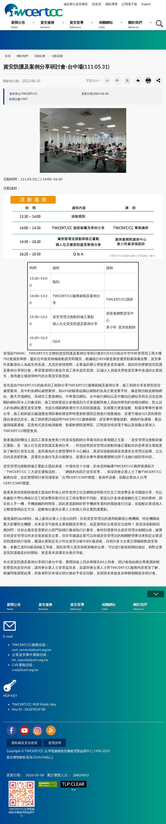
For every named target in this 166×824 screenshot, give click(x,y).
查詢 (159, 23)
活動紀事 (39, 56)
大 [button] (127, 80)
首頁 (7, 56)
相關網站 (109, 24)
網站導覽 (111, 4)
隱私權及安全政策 (24, 743)
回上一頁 (138, 80)
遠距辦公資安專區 (76, 4)
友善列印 (148, 80)
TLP (73, 786)
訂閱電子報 (129, 4)
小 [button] (107, 80)
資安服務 (51, 24)
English (146, 4)
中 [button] (117, 80)
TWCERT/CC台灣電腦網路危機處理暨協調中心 (22, 799)
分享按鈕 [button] (158, 80)
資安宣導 (80, 24)
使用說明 (54, 743)
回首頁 (96, 4)
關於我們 (139, 24)
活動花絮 (57, 56)
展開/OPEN (155, 594)
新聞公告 (22, 24)
